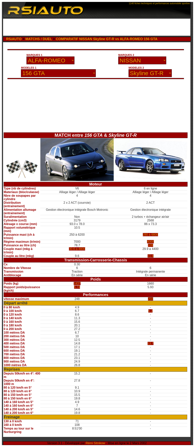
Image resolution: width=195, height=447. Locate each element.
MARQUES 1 (34, 54)
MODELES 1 (28, 67)
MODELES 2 (136, 67)
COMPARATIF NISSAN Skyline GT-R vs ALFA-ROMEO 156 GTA (106, 39)
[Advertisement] (96, 27)
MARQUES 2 (126, 54)
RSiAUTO (13, 39)
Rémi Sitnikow (95, 443)
